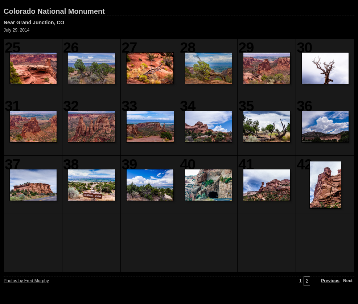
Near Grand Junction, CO (34, 22)
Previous (330, 280)
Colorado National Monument (54, 11)
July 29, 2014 (16, 30)
